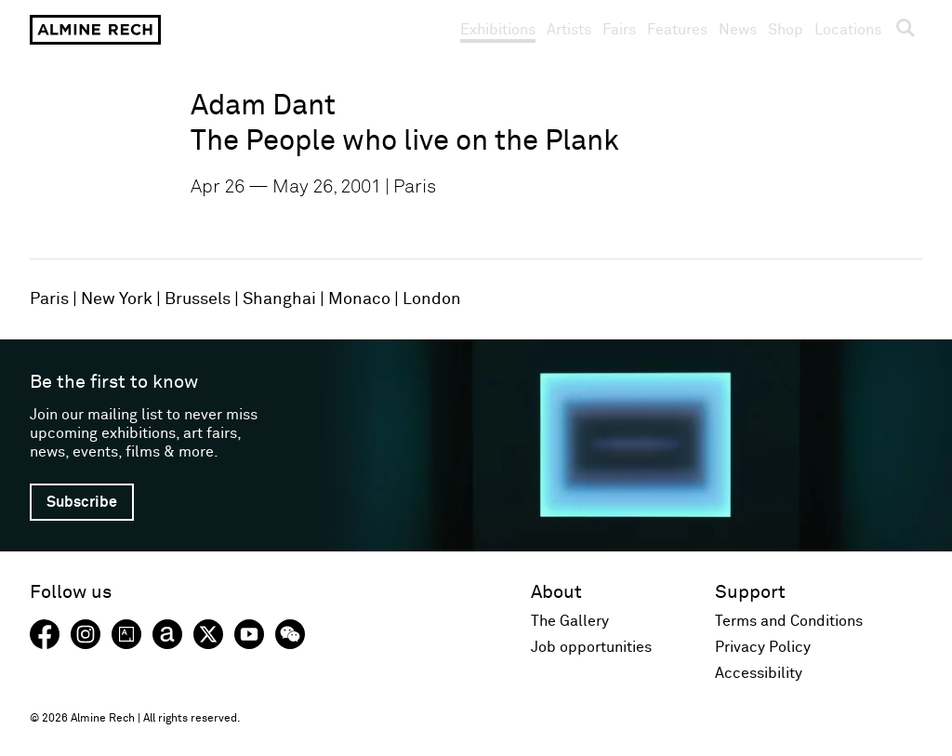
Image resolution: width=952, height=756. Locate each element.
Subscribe (81, 502)
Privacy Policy (763, 647)
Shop (785, 29)
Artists (569, 29)
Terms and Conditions (789, 621)
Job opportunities (591, 647)
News (738, 29)
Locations (847, 29)
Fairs (619, 29)
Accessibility (758, 673)
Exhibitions (498, 29)
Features (677, 29)
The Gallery (570, 621)
